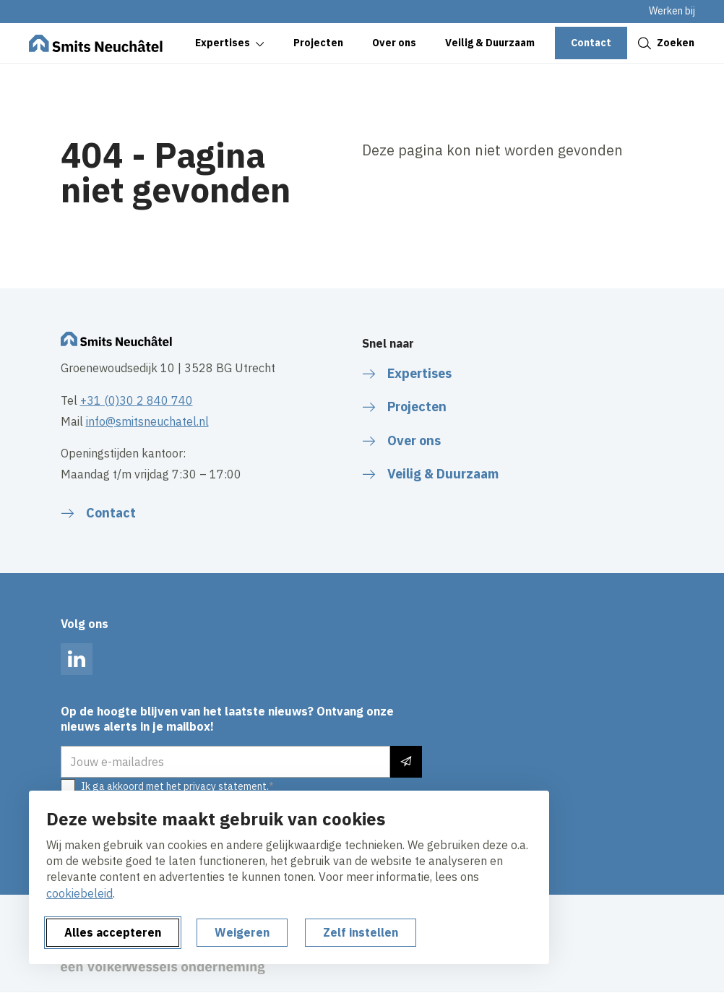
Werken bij (672, 10)
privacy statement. (226, 786)
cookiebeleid (79, 893)
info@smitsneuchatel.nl (147, 421)
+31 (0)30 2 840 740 (136, 400)
